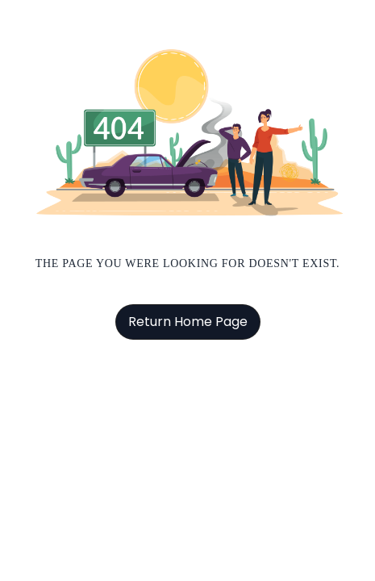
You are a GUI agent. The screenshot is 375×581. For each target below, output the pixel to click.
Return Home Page (188, 321)
